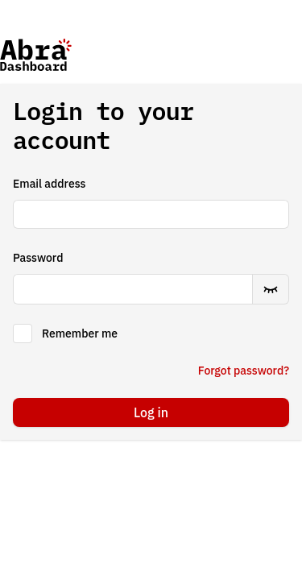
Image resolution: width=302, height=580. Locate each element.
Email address (49, 183)
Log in (151, 412)
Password (38, 258)
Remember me (80, 333)
